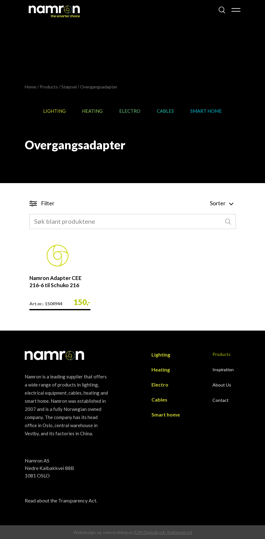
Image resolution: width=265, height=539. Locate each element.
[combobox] (132, 221)
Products (49, 86)
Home (30, 86)
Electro (129, 111)
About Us (221, 384)
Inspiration (223, 369)
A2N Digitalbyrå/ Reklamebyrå (163, 532)
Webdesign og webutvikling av (103, 532)
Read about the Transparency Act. (61, 500)
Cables (165, 111)
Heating (92, 111)
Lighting (54, 111)
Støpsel (69, 86)
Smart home (206, 111)
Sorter (221, 203)
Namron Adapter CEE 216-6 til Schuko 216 (55, 281)
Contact (220, 400)
